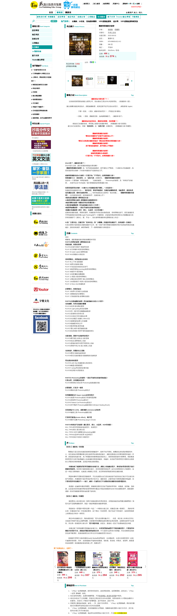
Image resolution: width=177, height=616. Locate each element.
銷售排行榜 (41, 17)
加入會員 (96, 4)
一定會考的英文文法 (39, 70)
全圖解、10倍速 (78, 21)
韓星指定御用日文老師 (40, 85)
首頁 (51, 12)
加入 (135, 12)
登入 (141, 12)
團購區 (68, 12)
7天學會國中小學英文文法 (41, 73)
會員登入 (87, 4)
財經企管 (81, 17)
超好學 (115, 21)
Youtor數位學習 (123, 17)
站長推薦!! (36, 114)
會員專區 (106, 4)
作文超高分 (35, 138)
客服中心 (116, 4)
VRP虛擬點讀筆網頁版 (129, 21)
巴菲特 (35, 92)
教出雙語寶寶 (37, 96)
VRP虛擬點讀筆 (105, 21)
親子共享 (111, 17)
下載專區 (135, 17)
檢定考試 (71, 17)
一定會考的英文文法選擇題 (40, 151)
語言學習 (61, 17)
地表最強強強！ (38, 99)
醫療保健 (37, 51)
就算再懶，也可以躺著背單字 (42, 118)
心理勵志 (91, 17)
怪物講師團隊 (91, 21)
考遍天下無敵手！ (38, 107)
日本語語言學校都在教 (40, 110)
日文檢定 (36, 103)
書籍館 (60, 12)
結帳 (138, 4)
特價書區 (51, 17)
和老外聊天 (36, 88)
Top (132, 95)
